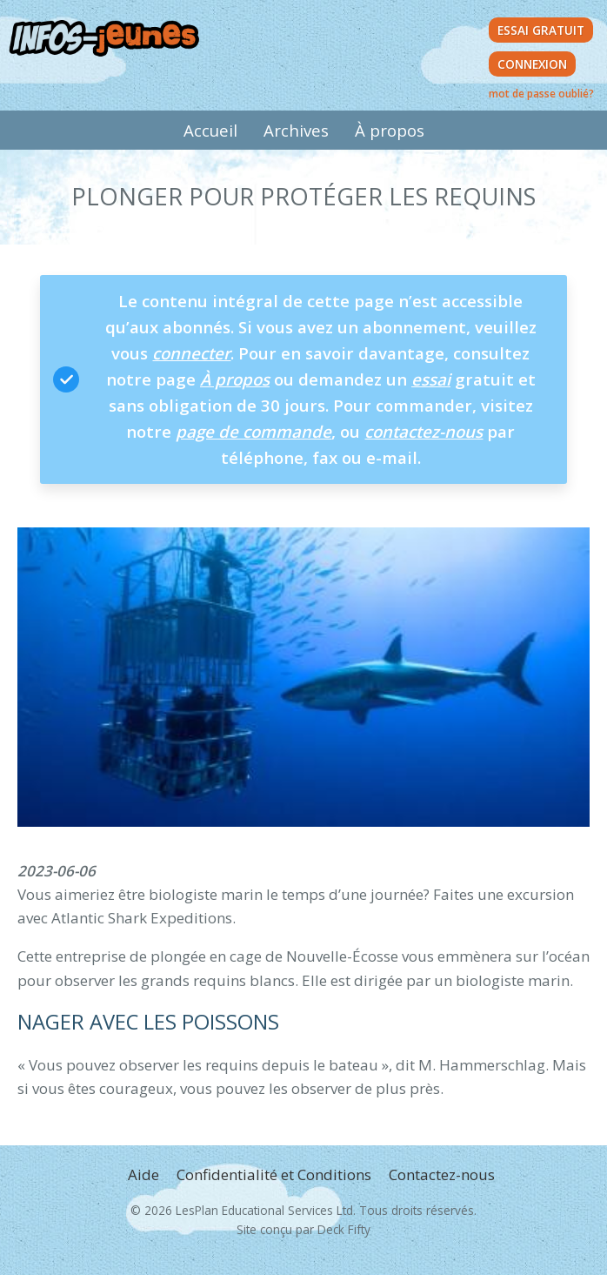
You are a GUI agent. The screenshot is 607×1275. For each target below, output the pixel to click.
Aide (143, 1174)
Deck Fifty (343, 1229)
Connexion (532, 64)
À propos (389, 130)
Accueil (210, 130)
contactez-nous (423, 431)
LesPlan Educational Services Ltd (264, 1210)
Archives (296, 130)
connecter (191, 353)
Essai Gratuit (540, 30)
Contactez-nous (442, 1174)
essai (430, 379)
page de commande (253, 431)
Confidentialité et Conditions (274, 1174)
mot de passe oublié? (541, 93)
